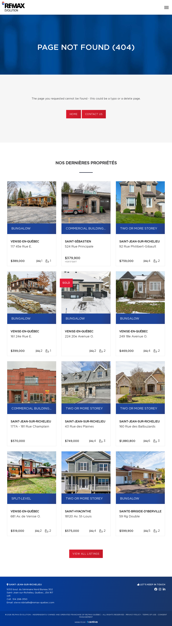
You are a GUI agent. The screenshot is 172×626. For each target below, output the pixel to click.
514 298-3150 (19, 599)
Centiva (92, 622)
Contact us (93, 114)
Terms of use (149, 615)
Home (74, 114)
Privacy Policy (133, 615)
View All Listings (86, 554)
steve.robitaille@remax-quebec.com (34, 603)
